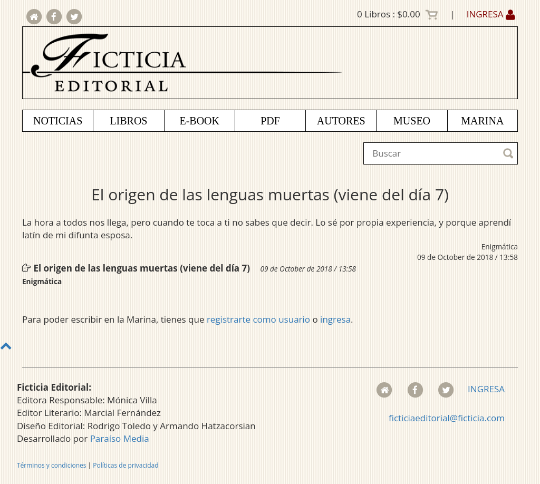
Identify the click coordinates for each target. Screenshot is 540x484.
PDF (270, 121)
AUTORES (341, 121)
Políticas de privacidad (125, 465)
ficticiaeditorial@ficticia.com (447, 418)
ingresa (335, 319)
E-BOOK (199, 121)
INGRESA (491, 14)
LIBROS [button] (128, 121)
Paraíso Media (119, 438)
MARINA (482, 121)
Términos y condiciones (51, 465)
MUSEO (411, 121)
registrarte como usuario (258, 319)
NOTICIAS (57, 121)
